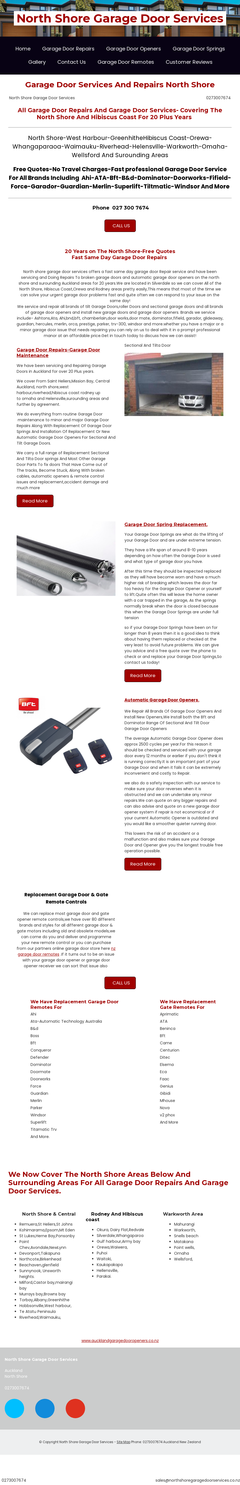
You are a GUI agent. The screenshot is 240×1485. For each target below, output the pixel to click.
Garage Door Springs (199, 48)
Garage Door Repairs (68, 48)
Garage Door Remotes (126, 61)
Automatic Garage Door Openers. (161, 700)
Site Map (123, 1442)
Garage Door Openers (133, 48)
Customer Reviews (189, 61)
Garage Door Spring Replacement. (166, 524)
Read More (35, 500)
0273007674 (218, 98)
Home (23, 48)
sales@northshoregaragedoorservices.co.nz (197, 1480)
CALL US (120, 225)
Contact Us (71, 61)
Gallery (37, 61)
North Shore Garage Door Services (120, 18)
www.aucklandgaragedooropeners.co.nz (120, 1340)
